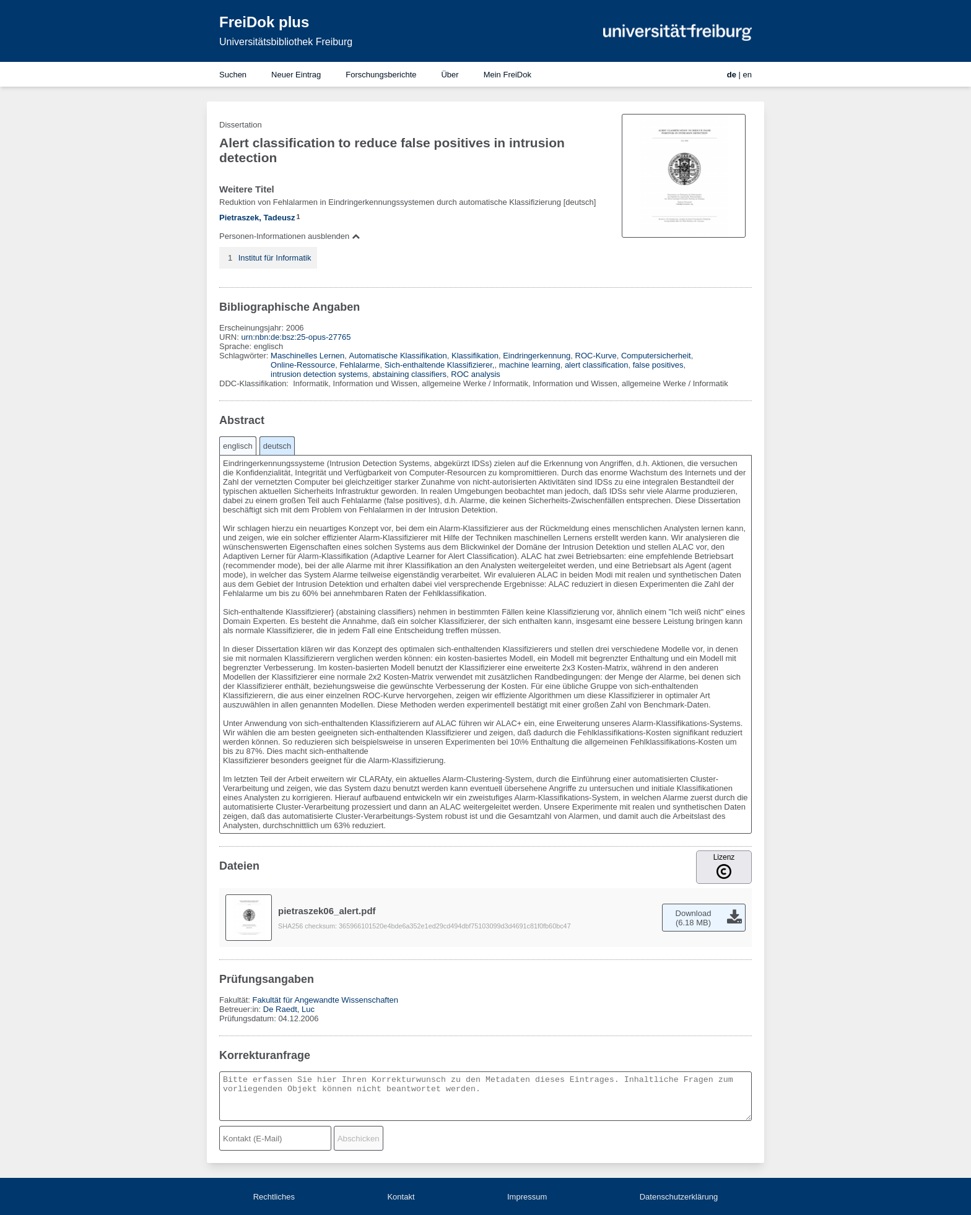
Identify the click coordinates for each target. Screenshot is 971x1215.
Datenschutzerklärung (679, 1196)
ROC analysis (475, 374)
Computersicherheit (656, 355)
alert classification (597, 365)
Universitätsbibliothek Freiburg (285, 42)
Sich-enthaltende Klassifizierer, (440, 365)
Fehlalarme (359, 365)
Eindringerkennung (536, 355)
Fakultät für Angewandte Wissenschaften (325, 1000)
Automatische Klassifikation (398, 355)
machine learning (529, 365)
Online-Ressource (303, 365)
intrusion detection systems (319, 374)
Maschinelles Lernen (307, 355)
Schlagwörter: (245, 355)
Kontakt (400, 1196)
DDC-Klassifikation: (255, 383)
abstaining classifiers (409, 374)
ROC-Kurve (596, 355)
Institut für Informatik (274, 257)
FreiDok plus (264, 22)
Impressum (527, 1196)
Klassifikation (475, 355)
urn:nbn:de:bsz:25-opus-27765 (296, 337)
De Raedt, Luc (289, 1009)
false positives (658, 365)
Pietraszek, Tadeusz (257, 217)
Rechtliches (274, 1196)
